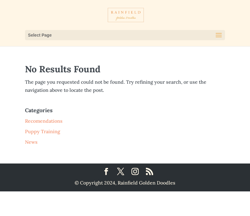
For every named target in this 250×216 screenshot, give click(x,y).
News (31, 142)
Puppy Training (42, 131)
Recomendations (44, 121)
